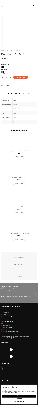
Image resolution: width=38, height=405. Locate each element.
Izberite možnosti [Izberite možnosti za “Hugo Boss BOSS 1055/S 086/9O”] (19, 239)
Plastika (12, 87)
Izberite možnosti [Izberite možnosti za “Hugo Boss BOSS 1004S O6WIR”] (19, 156)
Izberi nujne (19, 398)
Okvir (30, 93)
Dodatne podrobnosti (13, 93)
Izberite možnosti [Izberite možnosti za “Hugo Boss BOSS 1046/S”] (19, 183)
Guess (8, 87)
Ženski (23, 87)
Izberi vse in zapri (19, 395)
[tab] (13, 92)
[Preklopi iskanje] (30, 7)
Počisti (3, 73)
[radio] (2, 67)
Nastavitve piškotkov (19, 401)
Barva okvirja (5, 64)
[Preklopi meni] (2, 7)
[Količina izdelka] (6, 77)
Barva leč (4, 69)
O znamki (24, 93)
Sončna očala (18, 87)
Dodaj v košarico (20, 77)
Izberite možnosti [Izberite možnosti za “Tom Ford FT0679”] (19, 212)
